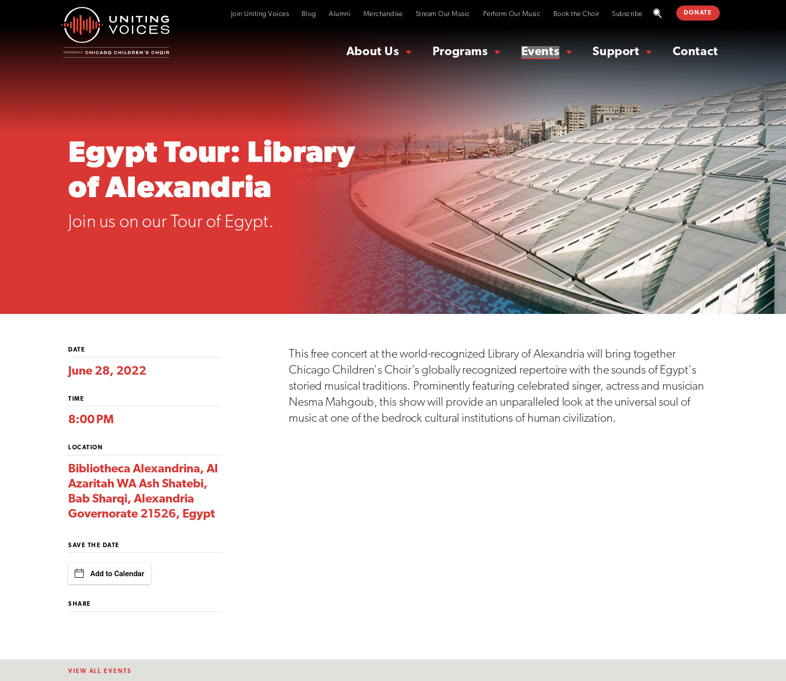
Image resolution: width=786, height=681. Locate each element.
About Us (373, 52)
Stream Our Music (443, 14)
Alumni (339, 14)
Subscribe (627, 14)
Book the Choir (576, 14)
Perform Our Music (512, 14)
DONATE (698, 13)
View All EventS (100, 671)
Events (540, 52)
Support (616, 52)
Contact (695, 52)
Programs (460, 52)
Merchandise (383, 14)
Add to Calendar (109, 573)
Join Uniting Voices (260, 14)
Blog (309, 14)
